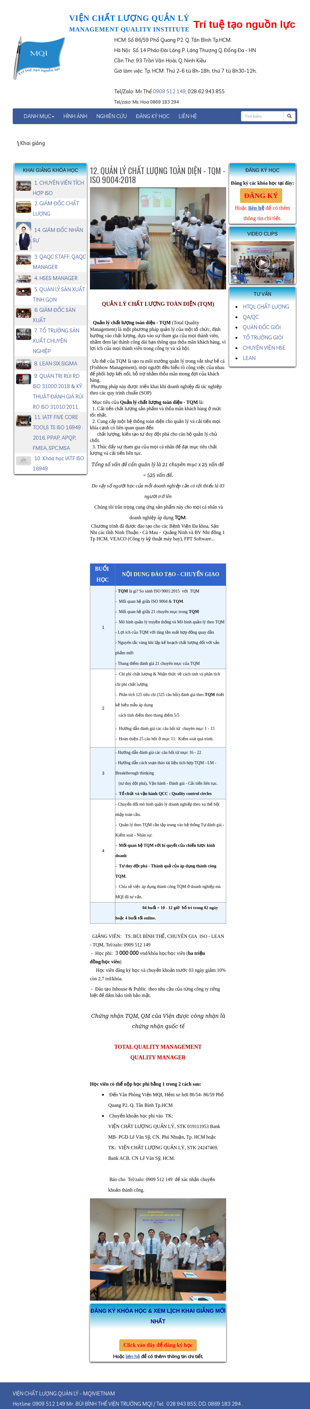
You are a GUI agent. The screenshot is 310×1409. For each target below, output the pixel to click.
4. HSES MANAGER (56, 278)
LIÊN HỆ (188, 116)
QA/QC (251, 317)
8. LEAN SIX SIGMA (55, 363)
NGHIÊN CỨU (111, 116)
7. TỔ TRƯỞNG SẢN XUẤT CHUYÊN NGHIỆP (56, 340)
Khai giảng (32, 143)
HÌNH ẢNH (75, 116)
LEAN (249, 358)
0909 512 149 (169, 91)
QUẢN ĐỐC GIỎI (262, 327)
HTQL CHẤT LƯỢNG (266, 306)
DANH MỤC (39, 116)
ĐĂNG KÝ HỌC (153, 116)
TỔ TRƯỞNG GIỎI (263, 337)
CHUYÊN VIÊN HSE (264, 348)
